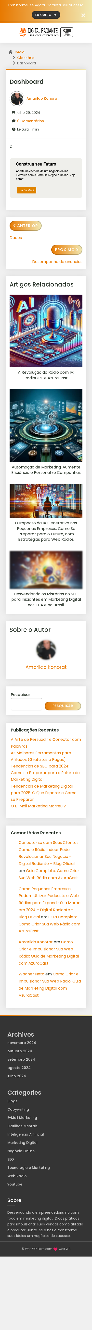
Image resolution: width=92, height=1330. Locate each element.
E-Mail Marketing (22, 1117)
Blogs (12, 1101)
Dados (16, 237)
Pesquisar (20, 694)
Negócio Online (21, 1151)
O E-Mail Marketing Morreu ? (38, 806)
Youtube (14, 1184)
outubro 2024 (19, 1051)
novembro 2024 (21, 1042)
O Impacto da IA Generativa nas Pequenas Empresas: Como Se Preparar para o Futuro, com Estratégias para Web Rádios (46, 531)
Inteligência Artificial (25, 1134)
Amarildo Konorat (42, 98)
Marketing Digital (22, 1142)
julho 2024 (16, 1076)
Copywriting (18, 1109)
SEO (10, 1159)
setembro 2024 (21, 1059)
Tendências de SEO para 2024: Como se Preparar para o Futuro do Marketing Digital (45, 772)
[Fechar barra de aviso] (83, 15)
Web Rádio (17, 1176)
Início (20, 52)
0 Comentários (30, 121)
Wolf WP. (65, 1249)
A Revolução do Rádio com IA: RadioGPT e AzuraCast (46, 375)
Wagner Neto (31, 974)
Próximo (67, 249)
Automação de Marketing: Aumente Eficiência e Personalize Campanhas (46, 470)
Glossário (26, 57)
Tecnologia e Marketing (28, 1167)
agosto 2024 (19, 1067)
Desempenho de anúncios (57, 261)
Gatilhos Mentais (22, 1126)
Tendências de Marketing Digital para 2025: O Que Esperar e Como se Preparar (44, 792)
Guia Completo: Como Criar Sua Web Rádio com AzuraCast (49, 924)
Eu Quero (46, 15)
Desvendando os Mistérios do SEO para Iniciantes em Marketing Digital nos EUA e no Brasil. (46, 599)
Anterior (25, 225)
